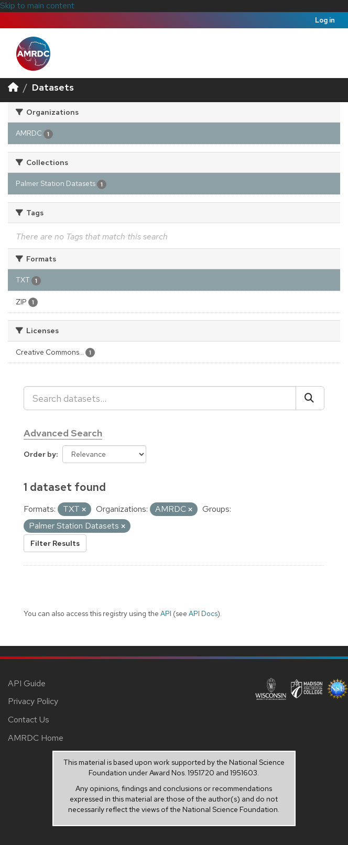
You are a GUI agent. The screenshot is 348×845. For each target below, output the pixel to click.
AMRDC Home (35, 737)
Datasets (53, 87)
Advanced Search (63, 433)
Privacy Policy (33, 701)
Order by (40, 454)
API (165, 613)
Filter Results (55, 543)
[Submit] (310, 398)
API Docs (203, 613)
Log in (325, 20)
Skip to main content (37, 5)
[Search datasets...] (160, 398)
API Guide (27, 683)
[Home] (13, 87)
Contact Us (28, 719)
